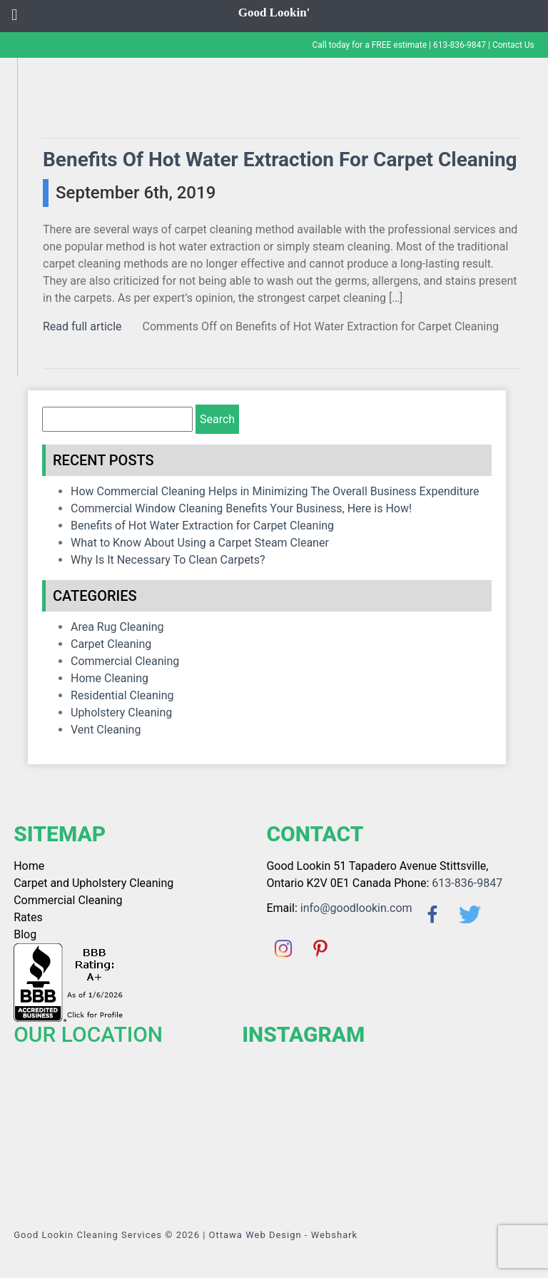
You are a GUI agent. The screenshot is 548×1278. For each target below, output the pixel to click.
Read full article (82, 326)
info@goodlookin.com (356, 908)
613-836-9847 (459, 45)
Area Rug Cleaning (117, 627)
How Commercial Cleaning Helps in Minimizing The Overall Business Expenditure (275, 491)
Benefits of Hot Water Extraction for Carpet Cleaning (280, 159)
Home (29, 866)
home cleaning (109, 678)
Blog (25, 934)
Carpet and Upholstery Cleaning (93, 883)
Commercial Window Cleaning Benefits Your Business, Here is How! (241, 508)
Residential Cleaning (122, 695)
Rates (28, 917)
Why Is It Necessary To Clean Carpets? (168, 560)
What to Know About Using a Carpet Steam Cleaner (200, 542)
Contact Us (513, 45)
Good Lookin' (274, 12)
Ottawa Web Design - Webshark (283, 1234)
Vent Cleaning (106, 729)
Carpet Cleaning (111, 644)
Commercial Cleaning (125, 661)
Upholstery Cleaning (121, 712)
